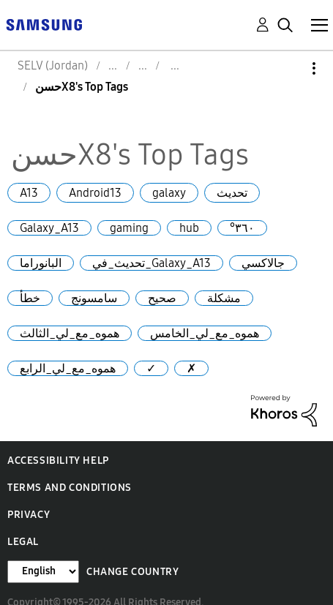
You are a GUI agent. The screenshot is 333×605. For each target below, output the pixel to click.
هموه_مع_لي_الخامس (204, 333)
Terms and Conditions (69, 487)
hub (189, 228)
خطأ (30, 298)
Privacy (28, 514)
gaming (129, 228)
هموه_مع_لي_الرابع (68, 368)
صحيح (162, 298)
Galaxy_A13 (49, 228)
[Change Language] (43, 571)
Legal (23, 542)
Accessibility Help (58, 460)
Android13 (95, 193)
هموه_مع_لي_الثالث (69, 333)
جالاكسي (263, 263)
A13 (29, 193)
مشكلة (224, 298)
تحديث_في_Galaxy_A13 (151, 263)
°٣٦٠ (242, 228)
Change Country (132, 571)
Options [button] (289, 68)
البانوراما (40, 263)
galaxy (169, 193)
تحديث (232, 193)
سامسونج (94, 298)
